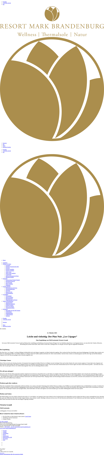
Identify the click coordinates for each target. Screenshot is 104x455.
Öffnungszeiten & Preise (11, 288)
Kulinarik (5, 278)
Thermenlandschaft (10, 289)
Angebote (5, 262)
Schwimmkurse (9, 293)
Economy (8, 265)
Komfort (8, 268)
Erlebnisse (5, 309)
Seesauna (8, 290)
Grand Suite (8, 274)
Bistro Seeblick (9, 284)
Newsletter (5, 438)
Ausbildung (5, 433)
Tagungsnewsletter (10, 307)
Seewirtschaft (9, 282)
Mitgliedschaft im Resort (11, 300)
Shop (4, 145)
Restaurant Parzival (10, 281)
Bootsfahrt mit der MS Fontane (13, 310)
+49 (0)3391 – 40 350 (9, 426)
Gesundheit (5, 294)
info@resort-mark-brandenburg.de (22, 426)
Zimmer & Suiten (7, 264)
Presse (4, 434)
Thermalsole (9, 296)
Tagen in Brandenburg (8, 301)
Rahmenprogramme (10, 303)
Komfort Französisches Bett (12, 266)
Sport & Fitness (9, 297)
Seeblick (8, 315)
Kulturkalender (9, 313)
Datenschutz (6, 436)
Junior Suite (8, 272)
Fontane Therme (6, 286)
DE (3, 4)
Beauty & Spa (9, 292)
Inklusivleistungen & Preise (12, 276)
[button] (11, 454)
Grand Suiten (28, 416)
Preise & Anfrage (10, 306)
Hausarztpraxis (9, 298)
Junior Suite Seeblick (11, 273)
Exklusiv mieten (9, 305)
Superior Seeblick (10, 270)
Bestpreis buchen (7, 147)
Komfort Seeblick (10, 269)
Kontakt (5, 1)
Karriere (5, 143)
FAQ (4, 440)
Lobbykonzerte (9, 314)
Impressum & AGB (7, 437)
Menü (4, 260)
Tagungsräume (9, 302)
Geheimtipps (9, 311)
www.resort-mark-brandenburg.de (8, 428)
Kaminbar (8, 285)
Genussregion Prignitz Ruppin (13, 280)
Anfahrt (4, 432)
